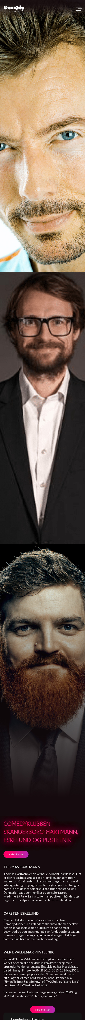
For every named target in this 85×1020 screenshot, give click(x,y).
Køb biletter (16, 854)
